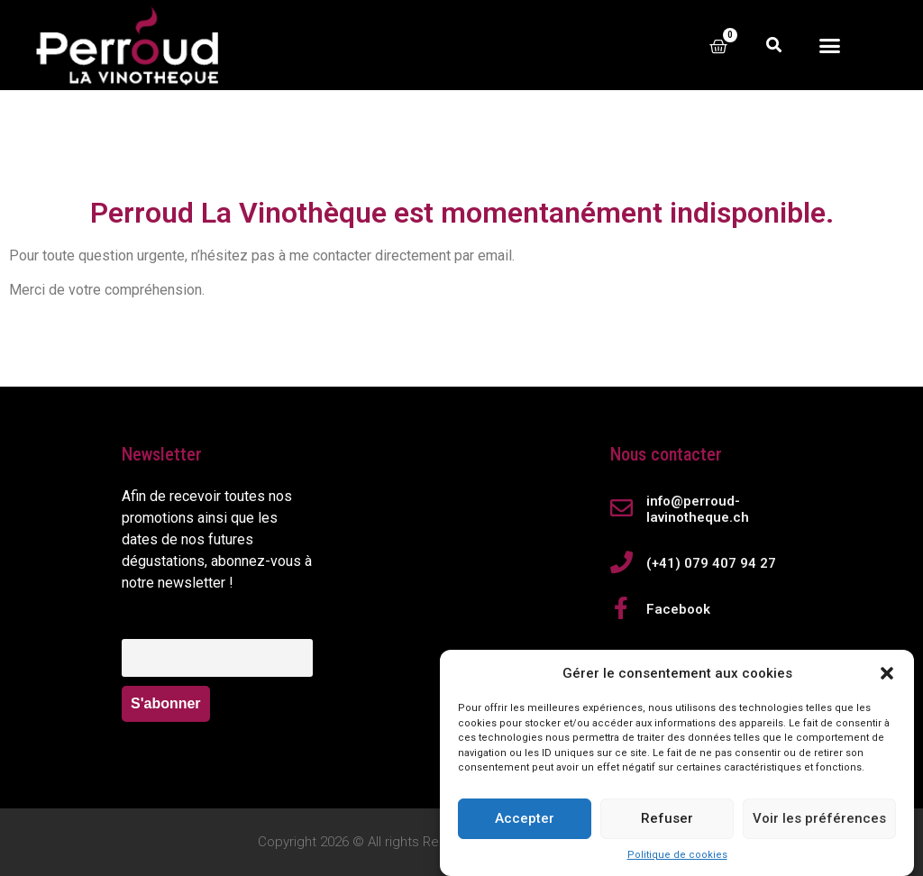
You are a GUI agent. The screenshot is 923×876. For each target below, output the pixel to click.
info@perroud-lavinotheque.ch (697, 509)
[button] (887, 680)
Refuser (667, 825)
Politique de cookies (677, 862)
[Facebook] (621, 608)
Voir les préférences (819, 825)
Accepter (524, 825)
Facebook (678, 609)
